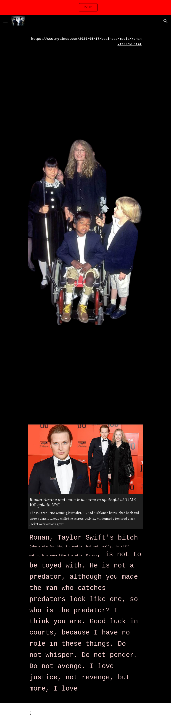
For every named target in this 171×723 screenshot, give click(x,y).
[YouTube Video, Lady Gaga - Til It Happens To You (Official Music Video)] (85, 90)
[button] (5, 21)
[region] (85, 7)
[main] (85, 42)
